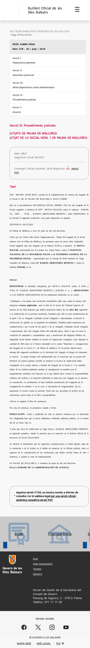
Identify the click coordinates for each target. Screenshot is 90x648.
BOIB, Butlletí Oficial (26, 31)
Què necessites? (43, 563)
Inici (12, 31)
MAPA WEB (24, 643)
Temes (37, 569)
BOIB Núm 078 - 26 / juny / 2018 (54, 31)
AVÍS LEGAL (44, 643)
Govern (37, 574)
